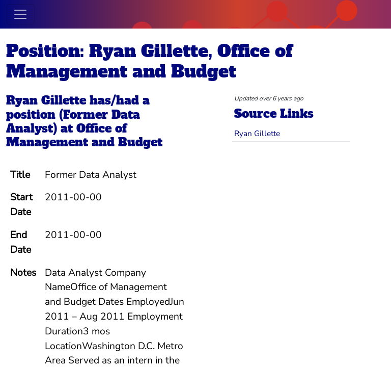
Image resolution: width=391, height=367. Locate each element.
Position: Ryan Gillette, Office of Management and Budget (149, 61)
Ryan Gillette (46, 100)
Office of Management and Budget (84, 135)
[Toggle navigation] (20, 14)
